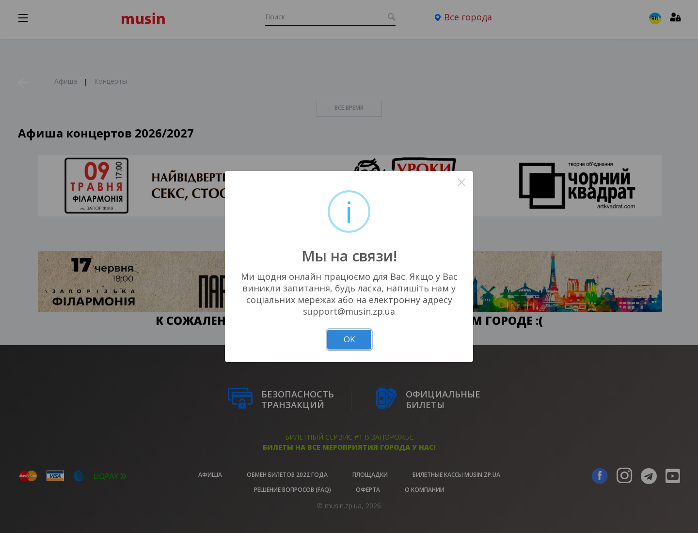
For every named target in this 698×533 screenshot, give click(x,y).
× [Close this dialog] (461, 182)
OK (349, 339)
